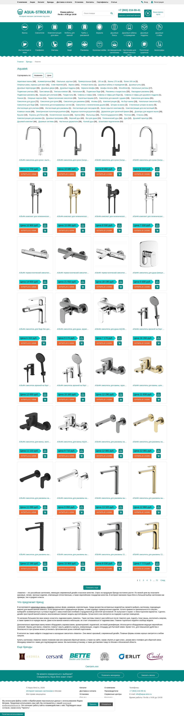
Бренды (50, 2)
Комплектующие (110, 101)
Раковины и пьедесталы (116, 91)
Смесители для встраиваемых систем (56, 105)
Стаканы (140, 115)
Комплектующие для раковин (29, 118)
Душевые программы (55, 118)
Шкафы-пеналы (106, 88)
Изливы (94, 101)
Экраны (71, 85)
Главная (20, 62)
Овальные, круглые (65, 81)
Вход (146, 2)
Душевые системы (46, 122)
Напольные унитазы (140, 88)
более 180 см (129, 81)
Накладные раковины (140, 91)
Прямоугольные (84, 81)
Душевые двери (48, 88)
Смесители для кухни (49, 101)
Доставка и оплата (64, 2)
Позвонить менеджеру (110, 675)
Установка (79, 2)
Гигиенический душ (110, 118)
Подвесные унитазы (25, 91)
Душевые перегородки (26, 88)
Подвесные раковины (26, 95)
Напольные (77, 91)
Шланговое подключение (109, 122)
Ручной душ (88, 122)
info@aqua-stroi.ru (144, 694)
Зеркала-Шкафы (88, 88)
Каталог (41, 2)
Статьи (114, 2)
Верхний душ (74, 118)
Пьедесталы (68, 95)
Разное (20, 98)
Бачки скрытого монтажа (111, 108)
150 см (100, 81)
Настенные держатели (68, 122)
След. (162, 580)
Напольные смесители (148, 101)
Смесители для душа (26, 101)
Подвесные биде (93, 91)
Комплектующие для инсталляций (140, 108)
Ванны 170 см (113, 81)
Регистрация (159, 2)
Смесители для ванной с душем (112, 98)
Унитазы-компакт (61, 91)
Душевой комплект (25, 122)
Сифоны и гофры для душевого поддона (141, 95)
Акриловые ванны (24, 81)
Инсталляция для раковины (56, 108)
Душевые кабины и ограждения (111, 85)
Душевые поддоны (68, 88)
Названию (38, 75)
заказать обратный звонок (129, 15)
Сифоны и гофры (85, 95)
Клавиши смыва (24, 112)
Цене (49, 75)
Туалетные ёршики (86, 98)
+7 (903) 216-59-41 (129, 10)
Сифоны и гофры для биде (109, 95)
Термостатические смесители (60, 98)
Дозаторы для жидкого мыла (146, 112)
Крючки (78, 115)
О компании (22, 2)
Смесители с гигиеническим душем (90, 105)
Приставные (44, 91)
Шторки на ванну (118, 105)
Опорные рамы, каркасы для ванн (31, 85)
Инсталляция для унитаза (28, 108)
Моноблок (123, 88)
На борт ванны (127, 101)
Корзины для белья (37, 115)
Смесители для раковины (74, 101)
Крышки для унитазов (49, 95)
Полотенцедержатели (110, 115)
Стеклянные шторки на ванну (141, 105)
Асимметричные (44, 81)
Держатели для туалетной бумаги (115, 112)
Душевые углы (135, 85)
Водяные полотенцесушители (83, 112)
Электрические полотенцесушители (51, 112)
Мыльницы (90, 115)
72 (157, 580)
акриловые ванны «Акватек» (43, 607)
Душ (126, 118)
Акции (32, 2)
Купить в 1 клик (28, 174)
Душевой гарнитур (140, 118)
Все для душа (91, 118)
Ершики (20, 115)
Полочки (127, 115)
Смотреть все (91, 666)
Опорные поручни (35, 98)
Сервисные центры (113, 694)
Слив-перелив (57, 85)
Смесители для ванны (140, 98)
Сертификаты (102, 2)
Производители (111, 691)
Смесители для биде (25, 105)
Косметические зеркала (59, 115)
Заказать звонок (148, 675)
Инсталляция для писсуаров (84, 108)
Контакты (90, 2)
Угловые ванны (87, 85)
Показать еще (92, 587)
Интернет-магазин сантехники (39, 691)
